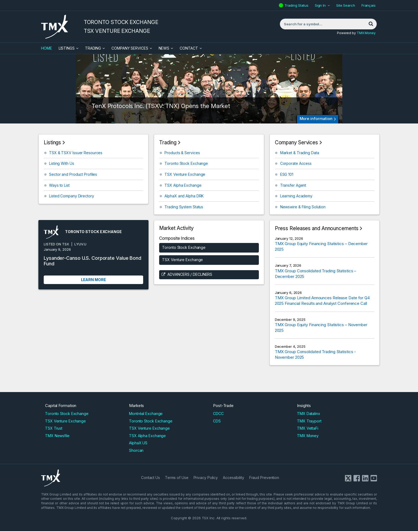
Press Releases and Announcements (317, 228)
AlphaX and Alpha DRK (184, 196)
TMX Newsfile (57, 435)
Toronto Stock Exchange (186, 163)
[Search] (371, 24)
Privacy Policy (206, 477)
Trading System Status (183, 207)
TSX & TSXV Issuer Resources (75, 152)
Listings (67, 48)
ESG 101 (286, 174)
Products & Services (182, 152)
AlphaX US (138, 443)
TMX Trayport (309, 421)
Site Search (345, 5)
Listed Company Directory (71, 196)
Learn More (93, 279)
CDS (217, 421)
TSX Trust (53, 428)
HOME (46, 48)
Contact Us (150, 477)
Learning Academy (296, 196)
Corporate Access (296, 163)
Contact (189, 48)
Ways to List (59, 185)
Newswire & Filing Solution (302, 207)
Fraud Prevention (264, 477)
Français (368, 5)
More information (316, 118)
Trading (93, 48)
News (164, 48)
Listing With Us (61, 163)
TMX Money (366, 33)
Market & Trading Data (299, 152)
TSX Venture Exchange (184, 174)
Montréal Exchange (146, 413)
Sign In (320, 5)
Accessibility (233, 477)
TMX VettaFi (307, 428)
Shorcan (136, 450)
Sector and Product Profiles (73, 174)
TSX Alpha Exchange (182, 185)
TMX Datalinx (308, 413)
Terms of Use (176, 477)
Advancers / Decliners (189, 274)
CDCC (218, 413)
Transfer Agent (293, 185)
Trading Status (297, 5)
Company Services (129, 48)
